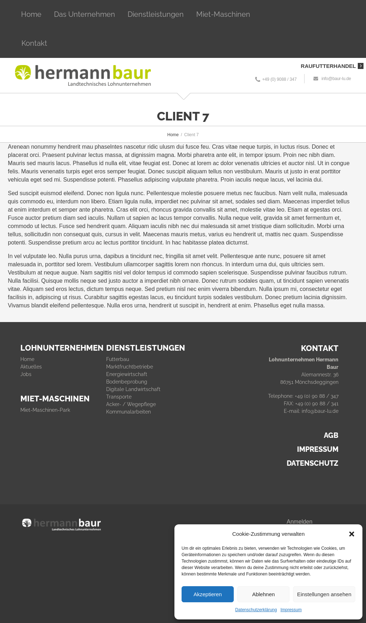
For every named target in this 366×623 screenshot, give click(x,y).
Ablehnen (263, 594)
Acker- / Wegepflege (131, 404)
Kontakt (34, 43)
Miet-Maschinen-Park (45, 410)
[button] (351, 534)
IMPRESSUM (317, 449)
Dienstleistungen (156, 14)
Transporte (119, 397)
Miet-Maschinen (223, 14)
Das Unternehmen (84, 14)
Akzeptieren (207, 594)
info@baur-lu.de (336, 78)
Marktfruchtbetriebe (129, 367)
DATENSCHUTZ (312, 463)
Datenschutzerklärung (256, 609)
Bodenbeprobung (126, 382)
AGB (331, 435)
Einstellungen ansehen (324, 594)
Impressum (291, 609)
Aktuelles (31, 367)
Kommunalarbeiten (128, 412)
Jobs (25, 374)
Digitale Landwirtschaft (133, 389)
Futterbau (117, 359)
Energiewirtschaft (126, 374)
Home (31, 14)
